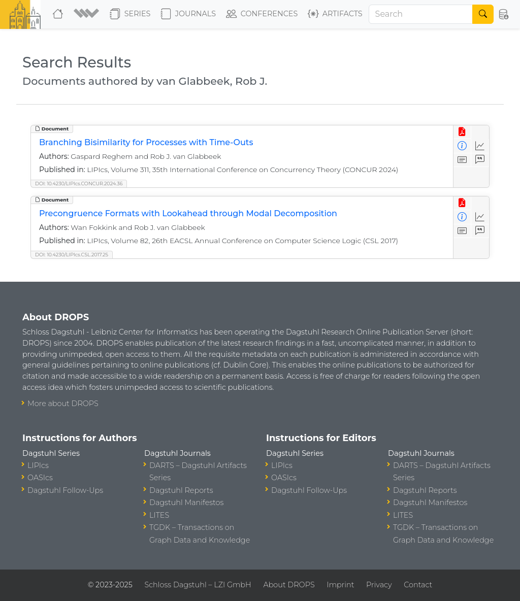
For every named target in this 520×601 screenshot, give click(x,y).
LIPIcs (38, 465)
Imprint (340, 584)
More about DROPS (63, 403)
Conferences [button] (262, 14)
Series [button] (130, 14)
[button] (87, 14)
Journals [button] (188, 14)
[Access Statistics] (480, 146)
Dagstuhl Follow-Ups (65, 490)
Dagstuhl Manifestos (186, 502)
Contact (418, 584)
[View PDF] (462, 132)
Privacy (379, 584)
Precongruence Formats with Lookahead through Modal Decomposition (188, 213)
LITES (159, 515)
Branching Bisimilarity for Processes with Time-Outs (146, 142)
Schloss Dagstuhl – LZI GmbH (197, 584)
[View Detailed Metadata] (462, 146)
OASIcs (40, 477)
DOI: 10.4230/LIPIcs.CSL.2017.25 (71, 254)
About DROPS (288, 584)
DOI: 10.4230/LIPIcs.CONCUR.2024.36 (78, 183)
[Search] (421, 14)
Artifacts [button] (335, 14)
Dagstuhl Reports (181, 490)
